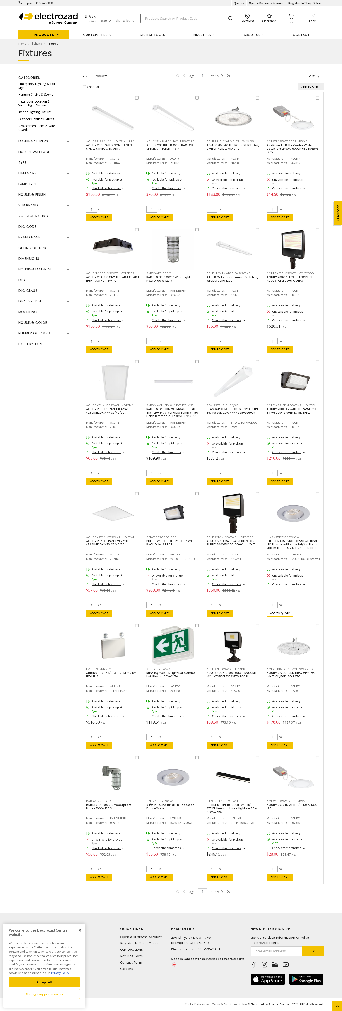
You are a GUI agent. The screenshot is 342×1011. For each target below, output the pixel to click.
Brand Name (29, 237)
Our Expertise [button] (95, 35)
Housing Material (34, 269)
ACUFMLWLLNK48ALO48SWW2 (229, 273)
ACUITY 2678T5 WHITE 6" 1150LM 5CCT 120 (293, 806)
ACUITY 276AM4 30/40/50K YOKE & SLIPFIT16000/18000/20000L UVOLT (231, 542)
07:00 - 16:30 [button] (98, 21)
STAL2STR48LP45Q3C (222, 405)
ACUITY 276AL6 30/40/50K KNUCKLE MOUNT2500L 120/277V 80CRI (232, 674)
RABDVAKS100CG (158, 273)
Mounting (27, 312)
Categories (29, 77)
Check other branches (106, 188)
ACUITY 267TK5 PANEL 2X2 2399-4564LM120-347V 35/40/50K (109, 542)
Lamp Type (27, 184)
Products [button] (44, 34)
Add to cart (99, 217)
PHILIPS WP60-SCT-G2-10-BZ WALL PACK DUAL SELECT (170, 542)
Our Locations (131, 949)
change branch (125, 20)
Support (29, 3)
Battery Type (30, 344)
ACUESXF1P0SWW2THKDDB (226, 669)
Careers (126, 969)
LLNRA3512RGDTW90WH (284, 537)
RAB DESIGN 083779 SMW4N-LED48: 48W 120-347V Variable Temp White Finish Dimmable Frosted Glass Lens (172, 412)
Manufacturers (33, 141)
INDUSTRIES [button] (202, 35)
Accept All (44, 982)
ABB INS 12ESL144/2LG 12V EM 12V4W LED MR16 (111, 674)
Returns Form (131, 956)
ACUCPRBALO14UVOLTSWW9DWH (291, 669)
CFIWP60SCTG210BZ (161, 537)
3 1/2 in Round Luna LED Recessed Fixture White (170, 806)
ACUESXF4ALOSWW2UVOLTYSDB (230, 537)
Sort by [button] (313, 76)
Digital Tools (152, 35)
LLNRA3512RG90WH (160, 801)
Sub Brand (28, 205)
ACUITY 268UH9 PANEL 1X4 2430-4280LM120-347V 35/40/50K (109, 410)
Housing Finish (32, 194)
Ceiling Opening (33, 248)
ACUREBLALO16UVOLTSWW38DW (230, 141)
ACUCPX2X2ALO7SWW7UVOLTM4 (110, 537)
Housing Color (33, 322)
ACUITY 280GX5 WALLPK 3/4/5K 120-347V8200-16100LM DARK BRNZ (292, 410)
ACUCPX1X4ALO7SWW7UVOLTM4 (109, 405)
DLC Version (29, 301)
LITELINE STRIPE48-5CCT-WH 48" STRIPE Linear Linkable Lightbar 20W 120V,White (232, 808)
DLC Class (28, 290)
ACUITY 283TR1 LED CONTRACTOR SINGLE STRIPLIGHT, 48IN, (169, 146)
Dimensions (28, 258)
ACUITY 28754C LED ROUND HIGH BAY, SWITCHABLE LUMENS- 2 (233, 146)
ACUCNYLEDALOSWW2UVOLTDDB (110, 273)
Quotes (239, 3)
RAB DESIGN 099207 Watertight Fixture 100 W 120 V (168, 278)
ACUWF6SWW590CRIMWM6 (287, 801)
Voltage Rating (33, 216)
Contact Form (131, 962)
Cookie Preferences (197, 1004)
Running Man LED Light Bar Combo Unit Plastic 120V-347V (170, 674)
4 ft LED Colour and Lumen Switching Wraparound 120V (232, 278)
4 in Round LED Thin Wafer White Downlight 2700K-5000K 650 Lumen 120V (292, 148)
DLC (21, 280)
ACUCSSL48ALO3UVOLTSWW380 (170, 141)
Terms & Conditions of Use (229, 1004)
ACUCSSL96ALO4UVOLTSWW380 (110, 141)
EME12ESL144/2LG (98, 669)
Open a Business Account (266, 3)
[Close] (80, 930)
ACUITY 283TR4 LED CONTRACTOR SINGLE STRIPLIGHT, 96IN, (110, 146)
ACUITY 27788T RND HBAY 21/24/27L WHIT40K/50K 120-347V (292, 674)
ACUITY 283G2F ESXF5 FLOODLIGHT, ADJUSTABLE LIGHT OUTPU (291, 278)
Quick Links (131, 929)
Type (22, 162)
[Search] (188, 18)
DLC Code (27, 226)
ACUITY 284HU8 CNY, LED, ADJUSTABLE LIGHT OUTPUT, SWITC (113, 278)
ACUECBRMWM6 (158, 669)
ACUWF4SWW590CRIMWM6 (287, 141)
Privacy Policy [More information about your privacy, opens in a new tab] (60, 973)
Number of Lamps (34, 333)
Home (22, 44)
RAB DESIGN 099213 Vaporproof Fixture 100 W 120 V (108, 806)
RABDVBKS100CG (98, 801)
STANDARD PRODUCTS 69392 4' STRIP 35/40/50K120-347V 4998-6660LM (233, 410)
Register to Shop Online (304, 3)
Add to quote (280, 613)
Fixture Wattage (34, 152)
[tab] (43, 77)
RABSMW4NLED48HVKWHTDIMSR (170, 405)
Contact (301, 35)
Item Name (27, 173)
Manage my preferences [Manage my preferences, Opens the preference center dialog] (44, 994)
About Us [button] (252, 35)
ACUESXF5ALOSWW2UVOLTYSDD (290, 273)
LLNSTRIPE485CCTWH (222, 801)
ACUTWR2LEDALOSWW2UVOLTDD (291, 405)
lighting (37, 44)
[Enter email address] (276, 951)
